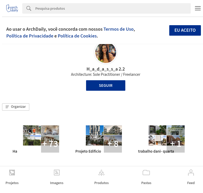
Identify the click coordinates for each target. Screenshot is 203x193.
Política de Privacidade (29, 36)
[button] (15, 107)
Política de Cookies (77, 36)
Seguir (105, 85)
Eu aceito (185, 30)
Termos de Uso (119, 29)
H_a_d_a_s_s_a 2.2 (106, 69)
